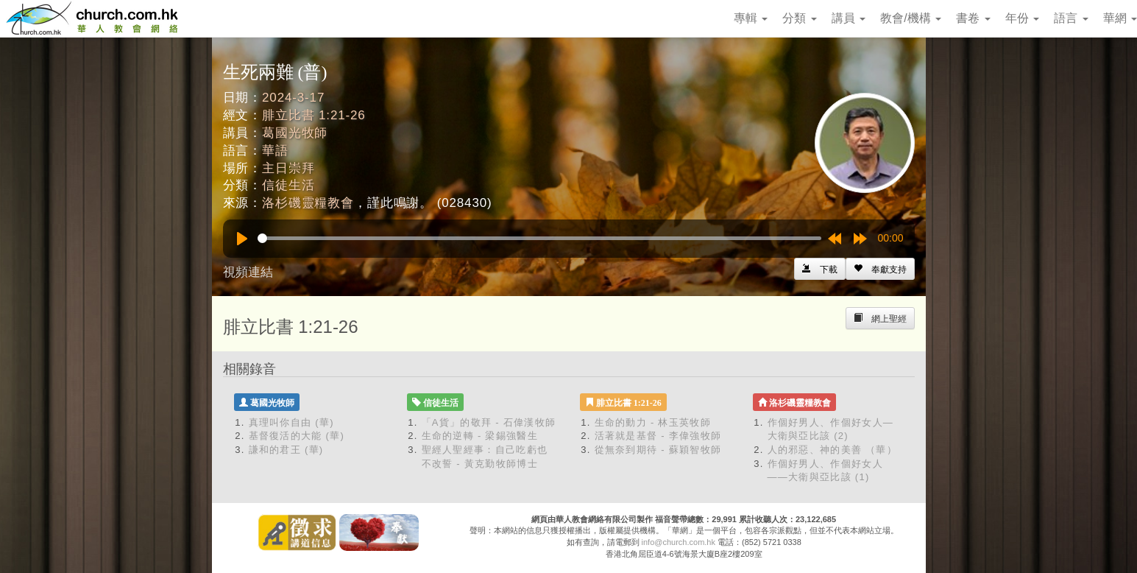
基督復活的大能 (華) (297, 435)
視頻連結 (248, 272)
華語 (275, 151)
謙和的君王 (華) (286, 449)
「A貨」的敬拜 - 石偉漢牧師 (489, 422)
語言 (1071, 18)
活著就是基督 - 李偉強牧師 (658, 435)
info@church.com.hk (678, 542)
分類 (799, 18)
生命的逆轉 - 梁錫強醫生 (480, 435)
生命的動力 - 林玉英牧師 (653, 422)
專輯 (751, 18)
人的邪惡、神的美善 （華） (833, 449)
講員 (848, 18)
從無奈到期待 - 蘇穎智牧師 (658, 449)
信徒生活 (288, 185)
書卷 (973, 18)
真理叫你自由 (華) (291, 422)
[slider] (539, 238)
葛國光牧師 (294, 133)
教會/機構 (910, 18)
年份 (1022, 18)
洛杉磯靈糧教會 (308, 203)
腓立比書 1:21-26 (314, 115)
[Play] (242, 238)
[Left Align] (880, 269)
